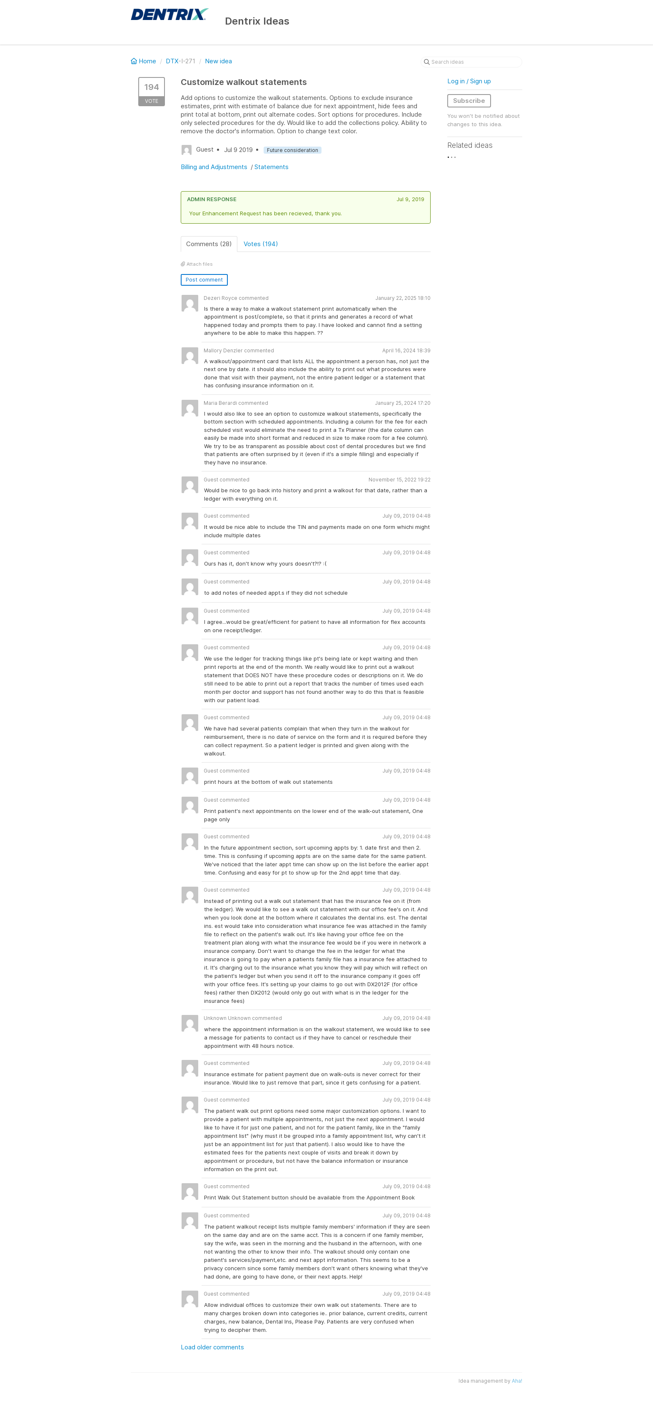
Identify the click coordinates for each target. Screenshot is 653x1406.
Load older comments (212, 1347)
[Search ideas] (471, 62)
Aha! (517, 1381)
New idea (218, 61)
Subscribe (469, 101)
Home (144, 61)
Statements (271, 167)
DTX (172, 61)
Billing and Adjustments (215, 167)
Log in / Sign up (469, 81)
